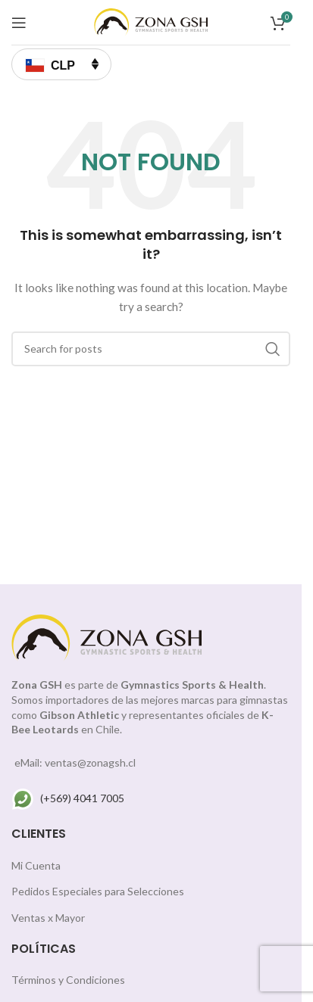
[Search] (150, 348)
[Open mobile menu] (19, 23)
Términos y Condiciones (68, 979)
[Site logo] (151, 20)
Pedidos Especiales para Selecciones (97, 891)
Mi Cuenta (36, 865)
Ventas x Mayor (48, 917)
